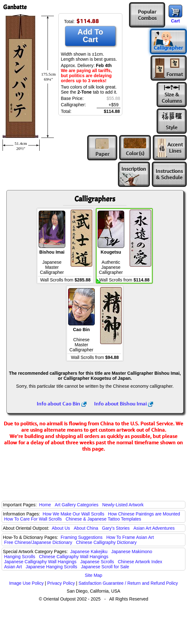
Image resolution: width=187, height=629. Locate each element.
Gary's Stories (116, 528)
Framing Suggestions (81, 537)
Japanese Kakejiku (89, 551)
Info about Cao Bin (62, 403)
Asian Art (13, 566)
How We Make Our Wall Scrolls (73, 513)
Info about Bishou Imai (123, 403)
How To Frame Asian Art (130, 537)
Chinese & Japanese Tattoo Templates (103, 518)
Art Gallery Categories (77, 504)
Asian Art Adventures (154, 528)
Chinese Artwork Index (140, 561)
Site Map (93, 575)
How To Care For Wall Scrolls (33, 518)
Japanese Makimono (131, 551)
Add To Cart (90, 36)
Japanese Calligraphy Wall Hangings (40, 561)
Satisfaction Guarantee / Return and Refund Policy (128, 583)
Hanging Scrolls (19, 556)
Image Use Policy (26, 583)
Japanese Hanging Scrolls (51, 566)
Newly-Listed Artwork (123, 504)
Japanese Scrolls (97, 561)
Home (45, 504)
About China (86, 528)
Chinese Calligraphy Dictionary (106, 542)
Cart (175, 20)
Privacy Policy (61, 583)
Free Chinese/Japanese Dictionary (38, 542)
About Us (61, 528)
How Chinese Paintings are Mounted (144, 513)
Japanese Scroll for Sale (105, 566)
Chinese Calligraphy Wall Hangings (73, 556)
